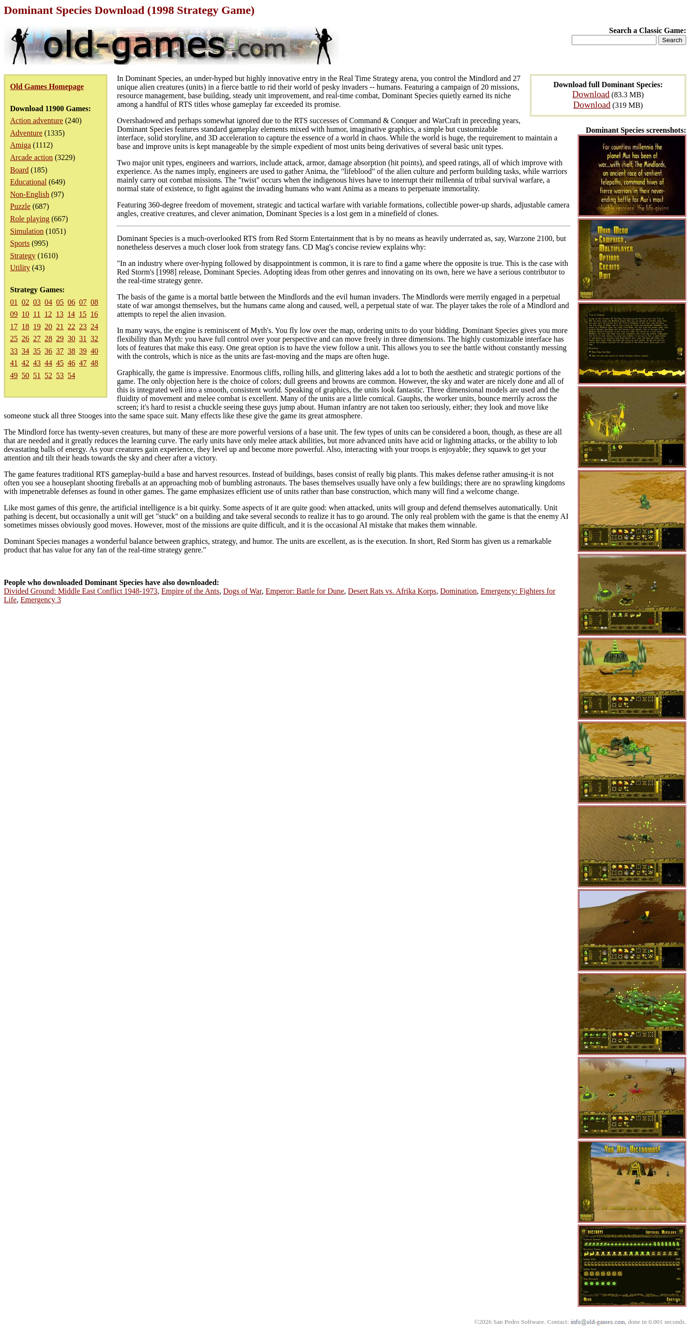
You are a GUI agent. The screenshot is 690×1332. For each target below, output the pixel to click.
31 (83, 338)
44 (48, 363)
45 (60, 363)
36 (48, 351)
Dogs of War (242, 591)
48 (94, 363)
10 (25, 314)
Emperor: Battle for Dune (304, 591)
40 (94, 351)
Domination (458, 591)
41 (14, 363)
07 (83, 302)
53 (60, 375)
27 (37, 338)
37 (60, 351)
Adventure (26, 133)
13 (59, 314)
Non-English (29, 194)
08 (94, 302)
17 (14, 326)
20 (48, 326)
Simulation (27, 231)
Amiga (20, 145)
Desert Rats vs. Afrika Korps (392, 591)
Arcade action (31, 157)
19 (37, 326)
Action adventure (36, 120)
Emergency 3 (41, 600)
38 (71, 351)
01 (14, 302)
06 (71, 302)
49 (14, 375)
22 (71, 326)
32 (94, 338)
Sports (20, 243)
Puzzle (20, 206)
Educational (28, 182)
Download (591, 94)
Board (19, 170)
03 (37, 302)
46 (71, 363)
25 (14, 338)
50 (25, 375)
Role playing (29, 219)
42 (25, 363)
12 (48, 314)
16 (94, 314)
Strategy (22, 256)
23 (83, 326)
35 (37, 351)
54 (71, 375)
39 (83, 351)
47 (83, 363)
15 (82, 314)
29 (60, 338)
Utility (20, 268)
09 (14, 314)
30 (71, 338)
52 (48, 375)
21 (60, 326)
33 (14, 351)
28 (48, 338)
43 (37, 363)
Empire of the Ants (190, 591)
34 (25, 351)
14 (71, 314)
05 (60, 302)
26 (25, 338)
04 (48, 302)
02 (25, 302)
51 (37, 375)
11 (36, 314)
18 (25, 326)
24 (94, 326)
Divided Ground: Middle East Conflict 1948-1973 (80, 591)
